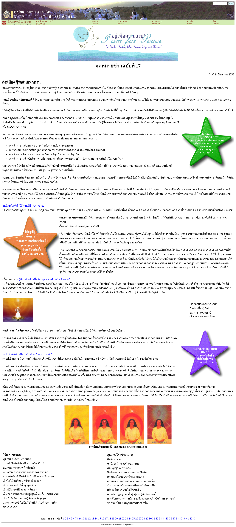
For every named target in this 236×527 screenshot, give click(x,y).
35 (167, 518)
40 (184, 518)
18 (109, 518)
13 (92, 518)
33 (160, 518)
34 (163, 518)
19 (113, 518)
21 (119, 518)
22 (123, 518)
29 (147, 518)
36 (170, 518)
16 (102, 518)
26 (136, 518)
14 (96, 518)
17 (106, 518)
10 (82, 518)
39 (180, 518)
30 (150, 518)
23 (126, 518)
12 (89, 518)
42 (190, 518)
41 (187, 518)
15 (99, 518)
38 (177, 518)
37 (174, 518)
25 (133, 518)
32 (157, 518)
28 (143, 518)
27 (140, 518)
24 (130, 518)
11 (86, 518)
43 (194, 518)
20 (116, 518)
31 (153, 518)
